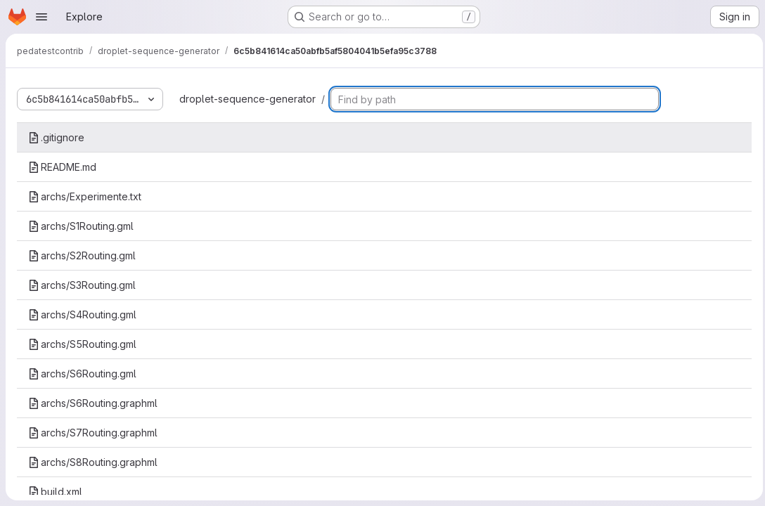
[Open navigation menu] (41, 17)
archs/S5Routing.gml (82, 344)
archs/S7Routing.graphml (93, 433)
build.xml (55, 492)
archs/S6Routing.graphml (93, 403)
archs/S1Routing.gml (81, 226)
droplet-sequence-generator (247, 99)
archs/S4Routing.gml (82, 314)
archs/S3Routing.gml (82, 285)
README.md (62, 167)
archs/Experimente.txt (84, 196)
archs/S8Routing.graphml (93, 462)
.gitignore (56, 137)
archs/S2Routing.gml (82, 255)
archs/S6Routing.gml (82, 373)
